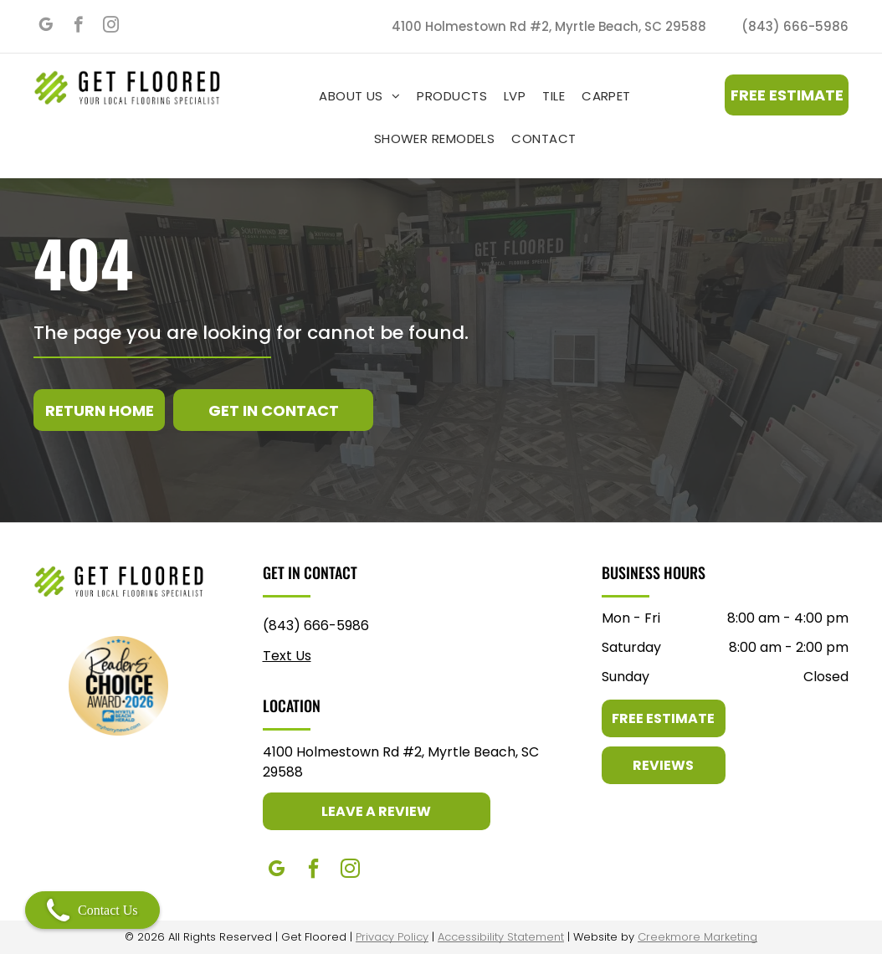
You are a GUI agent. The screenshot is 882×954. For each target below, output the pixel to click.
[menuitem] (359, 95)
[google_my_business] (45, 27)
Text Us (287, 655)
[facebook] (78, 27)
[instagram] (111, 27)
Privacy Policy (392, 937)
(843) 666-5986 (316, 625)
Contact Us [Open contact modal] (92, 910)
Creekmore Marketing (697, 937)
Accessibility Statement (501, 937)
